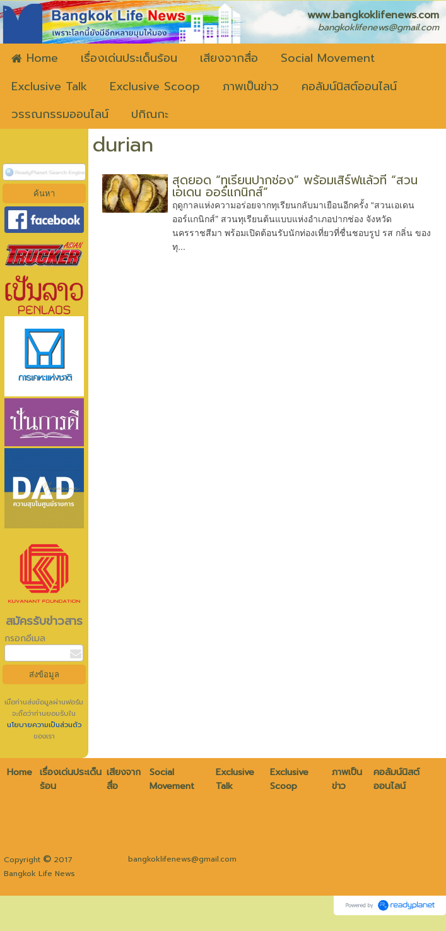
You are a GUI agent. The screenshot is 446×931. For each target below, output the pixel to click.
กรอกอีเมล (24, 638)
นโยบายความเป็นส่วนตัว (44, 725)
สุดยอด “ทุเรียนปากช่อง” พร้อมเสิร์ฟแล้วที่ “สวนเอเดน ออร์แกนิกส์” (295, 186)
